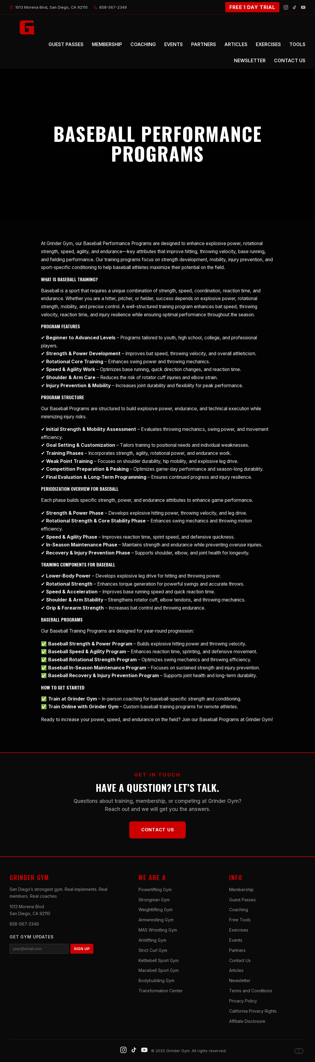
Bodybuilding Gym (156, 980)
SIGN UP (82, 949)
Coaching (238, 909)
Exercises (238, 929)
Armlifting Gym (152, 940)
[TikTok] (294, 7)
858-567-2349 (24, 923)
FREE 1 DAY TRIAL (252, 7)
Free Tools (240, 919)
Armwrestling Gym (156, 919)
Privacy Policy (243, 1000)
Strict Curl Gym (153, 950)
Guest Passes (242, 899)
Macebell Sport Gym (159, 970)
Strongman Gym (154, 899)
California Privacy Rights (253, 1011)
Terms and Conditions (250, 990)
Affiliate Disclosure (247, 1021)
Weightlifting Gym (156, 909)
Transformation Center (161, 990)
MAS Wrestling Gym (158, 929)
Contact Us (157, 829)
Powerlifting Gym (155, 889)
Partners (237, 950)
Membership (241, 889)
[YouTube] (303, 7)
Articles (236, 970)
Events (235, 940)
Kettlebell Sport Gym (159, 960)
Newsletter (239, 980)
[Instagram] (286, 7)
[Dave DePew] (298, 1051)
